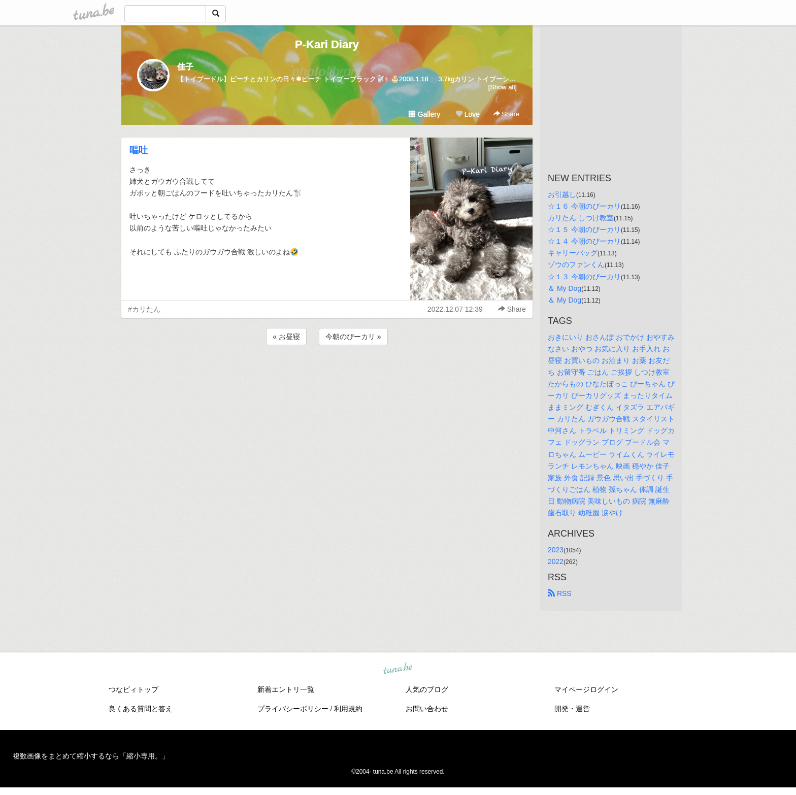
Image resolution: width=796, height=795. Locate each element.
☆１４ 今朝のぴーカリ (584, 241)
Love (467, 114)
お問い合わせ (427, 709)
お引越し (562, 194)
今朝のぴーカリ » (353, 337)
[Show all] (502, 87)
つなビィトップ (133, 689)
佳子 (185, 66)
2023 (555, 550)
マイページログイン (586, 689)
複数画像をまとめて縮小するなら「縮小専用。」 (91, 756)
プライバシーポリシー (292, 709)
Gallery (424, 114)
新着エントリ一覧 (285, 689)
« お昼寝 (286, 337)
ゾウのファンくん (576, 264)
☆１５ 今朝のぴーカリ (584, 229)
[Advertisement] (327, 374)
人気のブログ (427, 689)
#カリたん (144, 309)
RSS (560, 593)
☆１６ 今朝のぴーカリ (584, 206)
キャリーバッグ (573, 253)
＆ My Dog (564, 288)
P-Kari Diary (327, 44)
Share (506, 114)
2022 (555, 561)
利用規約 (348, 709)
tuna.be (397, 669)
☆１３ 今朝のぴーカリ (584, 277)
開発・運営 (572, 709)
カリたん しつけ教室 (581, 218)
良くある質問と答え (141, 709)
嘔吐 (138, 150)
